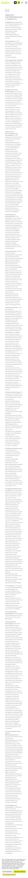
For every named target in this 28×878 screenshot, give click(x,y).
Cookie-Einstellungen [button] (7, 871)
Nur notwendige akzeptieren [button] (9, 874)
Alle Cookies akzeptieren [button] (19, 871)
